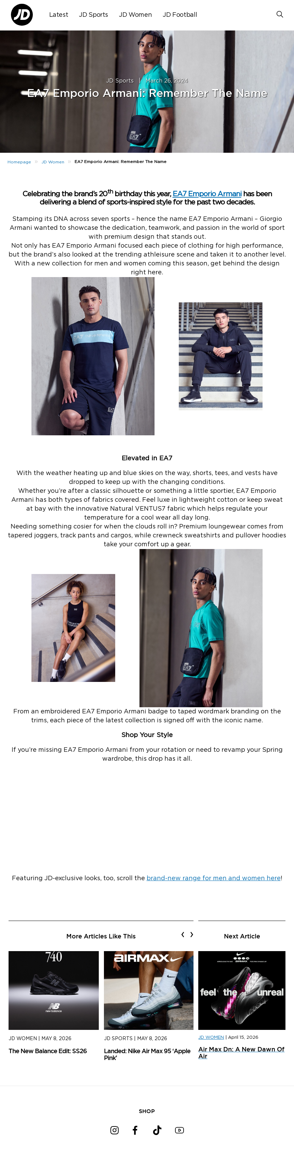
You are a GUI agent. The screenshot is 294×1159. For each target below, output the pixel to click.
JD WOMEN (211, 1037)
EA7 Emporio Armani (207, 194)
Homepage (19, 162)
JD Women (135, 15)
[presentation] (183, 934)
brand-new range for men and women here (214, 878)
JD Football (180, 15)
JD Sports (93, 15)
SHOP (147, 1111)
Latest (58, 15)
